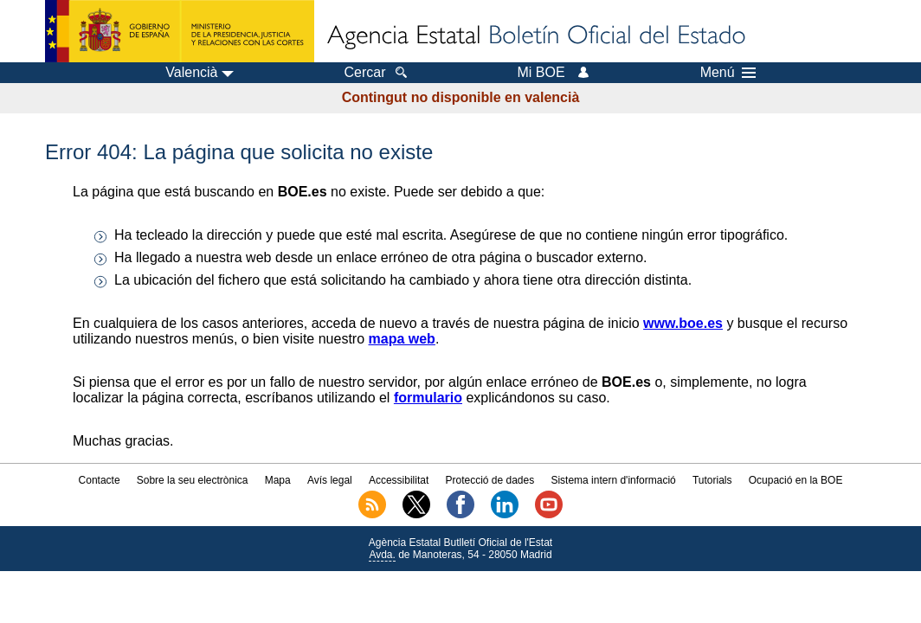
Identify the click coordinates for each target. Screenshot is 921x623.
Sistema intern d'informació (613, 480)
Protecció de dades (489, 480)
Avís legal (329, 480)
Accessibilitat (398, 480)
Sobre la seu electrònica (192, 480)
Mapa (278, 480)
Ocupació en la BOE (796, 480)
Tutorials (712, 480)
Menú (728, 73)
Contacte (99, 480)
